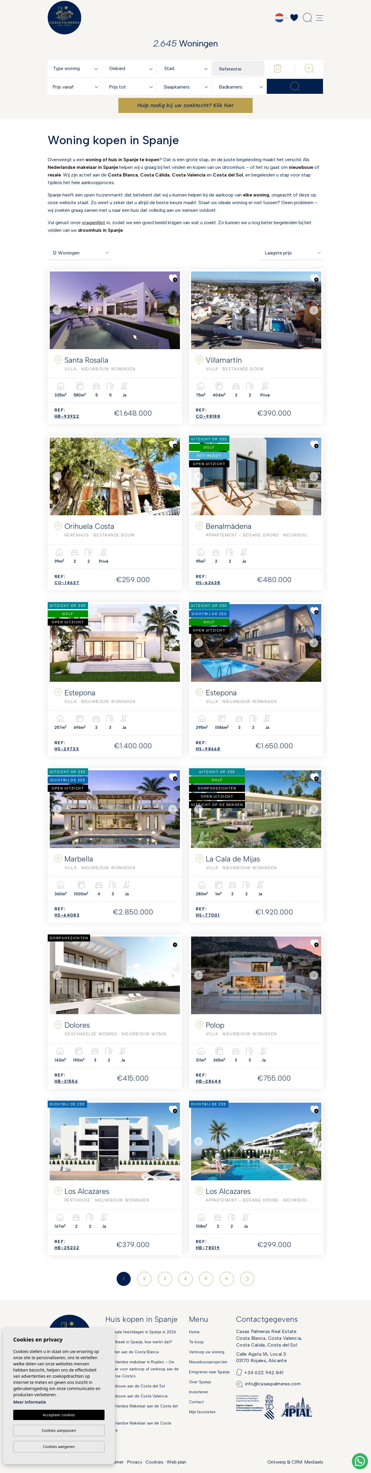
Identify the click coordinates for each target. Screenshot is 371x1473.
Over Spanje (200, 1382)
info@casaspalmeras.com (273, 1384)
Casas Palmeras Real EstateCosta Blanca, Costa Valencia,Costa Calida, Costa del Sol (269, 1338)
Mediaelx (313, 1462)
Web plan (176, 1462)
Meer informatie (29, 1402)
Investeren (198, 1392)
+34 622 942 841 (264, 1372)
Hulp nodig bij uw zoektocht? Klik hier (185, 105)
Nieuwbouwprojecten (208, 1362)
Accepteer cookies (59, 1414)
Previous (56, 310)
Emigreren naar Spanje (209, 1372)
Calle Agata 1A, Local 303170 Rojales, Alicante (261, 1357)
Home (194, 1332)
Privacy (134, 1462)
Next (174, 310)
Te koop (196, 1342)
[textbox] (76, 68)
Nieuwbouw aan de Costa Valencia (136, 1396)
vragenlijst (93, 222)
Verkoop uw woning (206, 1352)
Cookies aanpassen (59, 1430)
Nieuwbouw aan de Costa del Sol (135, 1386)
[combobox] (76, 68)
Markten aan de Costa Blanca (132, 1352)
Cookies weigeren (59, 1446)
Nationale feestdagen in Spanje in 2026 (140, 1332)
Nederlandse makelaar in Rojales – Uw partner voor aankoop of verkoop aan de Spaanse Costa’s (142, 1369)
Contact (196, 1402)
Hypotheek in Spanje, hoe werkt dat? (138, 1342)
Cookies (154, 1462)
